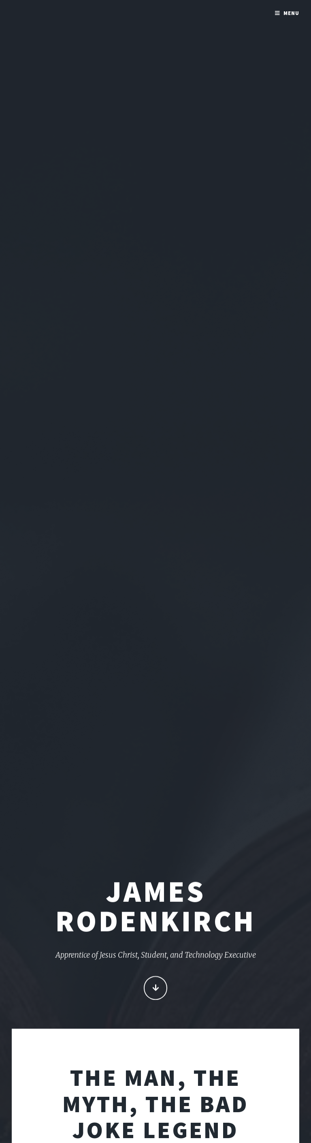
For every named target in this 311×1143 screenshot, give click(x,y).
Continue (156, 988)
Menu (291, 13)
